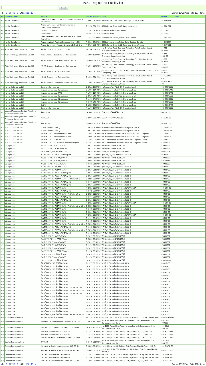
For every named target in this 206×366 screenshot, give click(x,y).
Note (177, 16)
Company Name (11, 16)
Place (104, 16)
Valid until (97, 16)
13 (32, 13)
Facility (44, 16)
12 (28, 13)
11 (24, 13)
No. (2, 16)
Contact (164, 16)
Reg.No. (89, 16)
